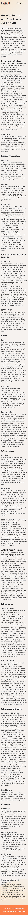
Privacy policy (21, 912)
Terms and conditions (9, 912)
